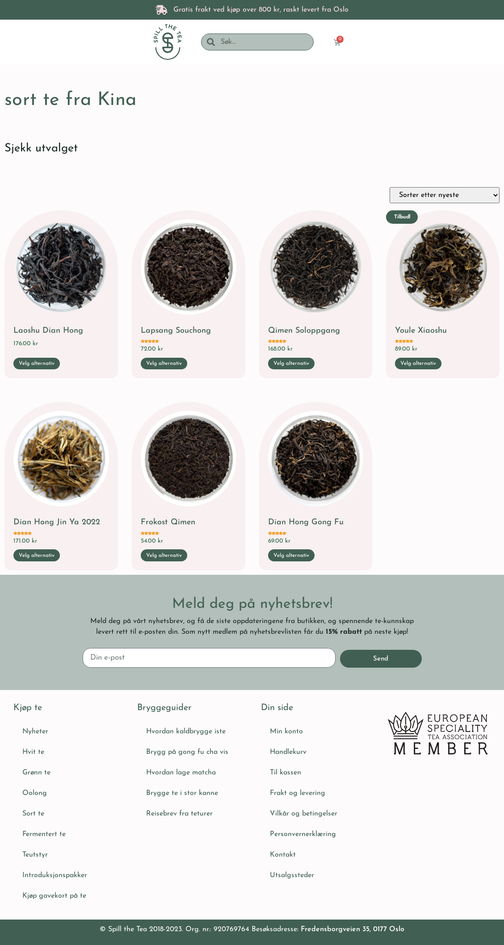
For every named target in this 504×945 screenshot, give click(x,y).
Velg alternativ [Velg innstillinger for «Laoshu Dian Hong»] (37, 363)
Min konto (286, 730)
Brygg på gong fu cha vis (187, 751)
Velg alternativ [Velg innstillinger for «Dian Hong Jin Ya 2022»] (37, 555)
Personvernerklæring (303, 833)
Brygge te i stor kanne (182, 792)
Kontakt (283, 853)
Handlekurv (288, 751)
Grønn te (36, 771)
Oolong (34, 792)
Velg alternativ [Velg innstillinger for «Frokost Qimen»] (164, 555)
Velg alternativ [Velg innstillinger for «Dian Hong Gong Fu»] (291, 555)
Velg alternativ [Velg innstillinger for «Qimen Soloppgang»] (291, 363)
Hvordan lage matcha (181, 771)
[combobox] (264, 42)
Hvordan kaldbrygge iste (186, 730)
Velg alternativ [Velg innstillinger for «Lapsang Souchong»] (164, 363)
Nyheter (35, 730)
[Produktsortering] (445, 195)
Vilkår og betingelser (303, 812)
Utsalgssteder (292, 874)
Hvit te (33, 751)
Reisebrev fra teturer (179, 812)
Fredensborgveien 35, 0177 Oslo (352, 928)
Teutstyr (35, 853)
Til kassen (285, 771)
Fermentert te (44, 833)
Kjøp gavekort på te (54, 895)
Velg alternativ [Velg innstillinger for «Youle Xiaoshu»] (418, 363)
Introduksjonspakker (54, 874)
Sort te (33, 812)
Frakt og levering (297, 792)
